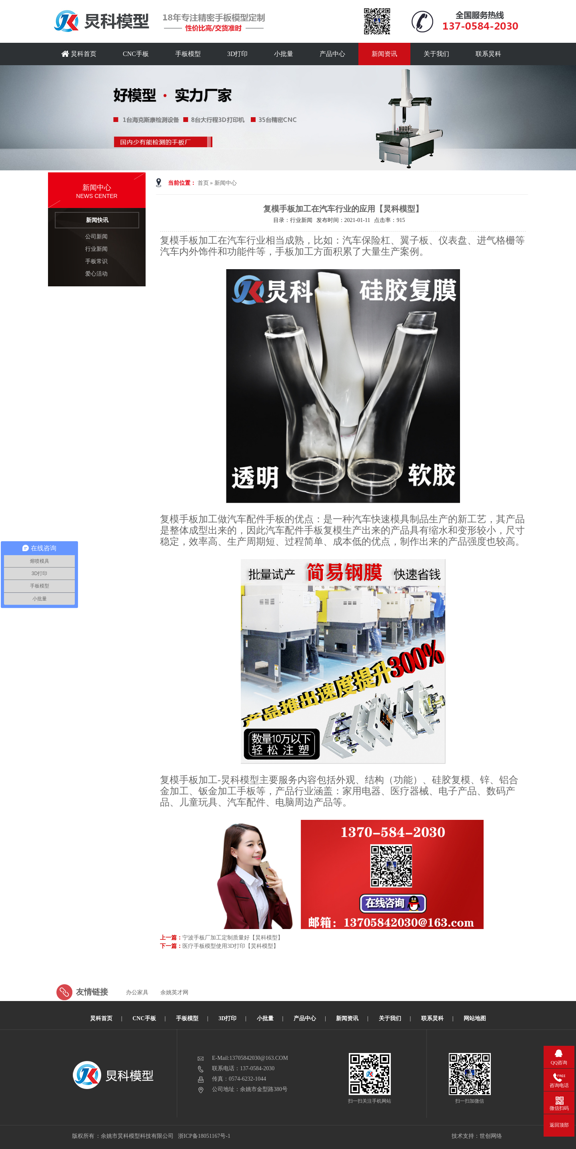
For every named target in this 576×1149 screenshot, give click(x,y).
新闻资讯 (384, 53)
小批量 (283, 53)
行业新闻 (96, 249)
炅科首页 (78, 53)
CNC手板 (136, 53)
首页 (203, 183)
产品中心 (332, 53)
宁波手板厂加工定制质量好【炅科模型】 (232, 938)
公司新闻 (96, 237)
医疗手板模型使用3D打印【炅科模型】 (230, 946)
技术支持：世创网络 (477, 1136)
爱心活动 (96, 274)
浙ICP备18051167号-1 (204, 1136)
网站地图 (475, 1018)
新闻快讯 (97, 220)
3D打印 (237, 53)
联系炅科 (488, 53)
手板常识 (96, 261)
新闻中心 (225, 183)
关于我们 (436, 53)
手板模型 (188, 53)
